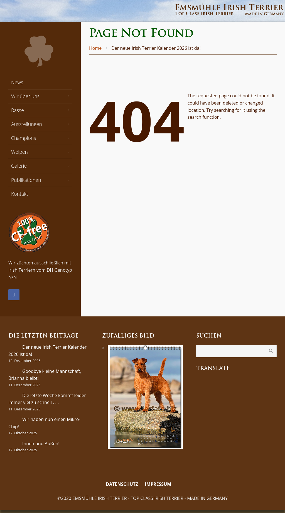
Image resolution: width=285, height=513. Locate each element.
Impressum (158, 484)
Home (95, 48)
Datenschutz (122, 484)
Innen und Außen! (41, 443)
